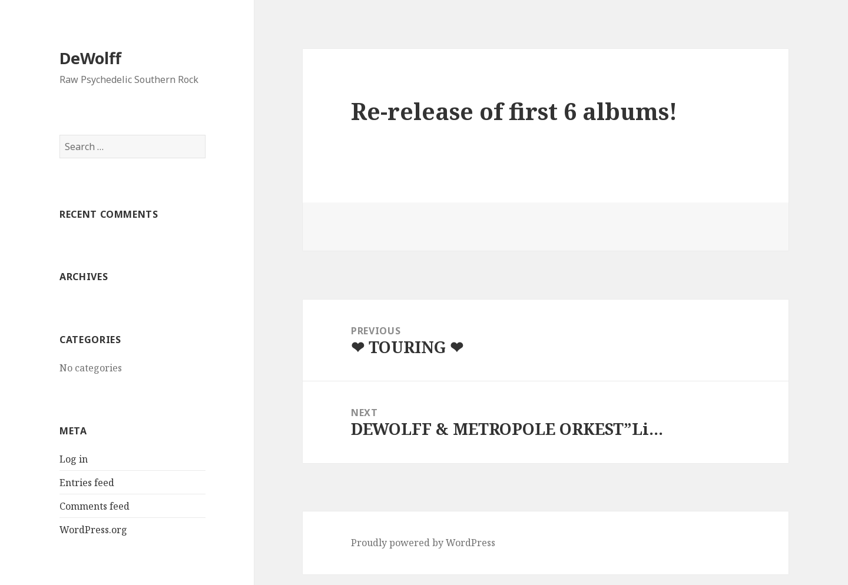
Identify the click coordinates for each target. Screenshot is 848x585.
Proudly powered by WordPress (423, 542)
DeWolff (90, 58)
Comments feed (94, 506)
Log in (73, 459)
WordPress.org (93, 529)
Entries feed (86, 482)
